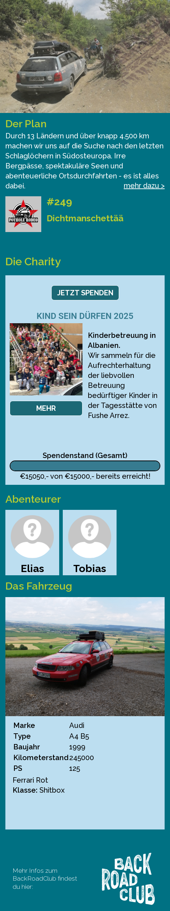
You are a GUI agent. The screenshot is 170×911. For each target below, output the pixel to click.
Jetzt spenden (85, 293)
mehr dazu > (144, 185)
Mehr (46, 408)
